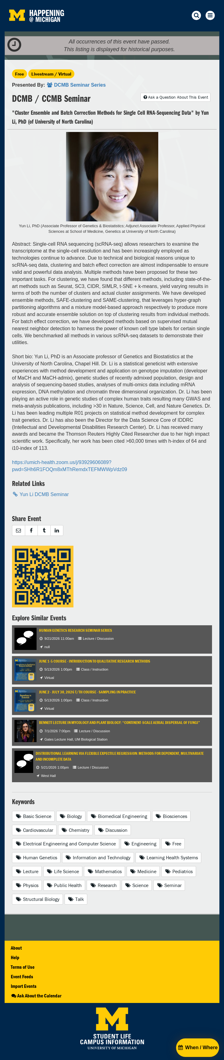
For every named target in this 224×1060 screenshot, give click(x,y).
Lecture (26, 871)
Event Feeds (22, 976)
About (16, 948)
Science (137, 885)
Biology (71, 816)
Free (19, 74)
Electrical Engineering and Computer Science (65, 843)
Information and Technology (98, 857)
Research (103, 885)
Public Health (64, 885)
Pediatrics (179, 871)
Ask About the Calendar (36, 995)
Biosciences (171, 816)
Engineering (140, 843)
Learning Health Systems (168, 857)
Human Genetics (36, 857)
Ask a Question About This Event (175, 97)
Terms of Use (22, 967)
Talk (76, 899)
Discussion (113, 830)
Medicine (143, 871)
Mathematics (104, 871)
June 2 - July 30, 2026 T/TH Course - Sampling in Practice (87, 692)
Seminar (169, 885)
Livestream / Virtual (51, 74)
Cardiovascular (34, 830)
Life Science (63, 871)
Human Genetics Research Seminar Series (75, 630)
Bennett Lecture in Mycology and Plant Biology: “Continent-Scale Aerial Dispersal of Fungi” (119, 722)
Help (15, 957)
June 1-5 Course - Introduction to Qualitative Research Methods (94, 661)
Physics (26, 885)
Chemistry (75, 830)
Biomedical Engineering (118, 816)
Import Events (24, 986)
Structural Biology (37, 899)
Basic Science (33, 816)
